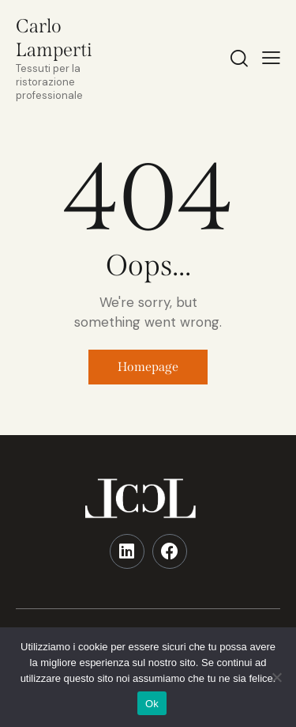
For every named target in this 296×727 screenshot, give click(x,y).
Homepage (148, 366)
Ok (152, 704)
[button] (271, 57)
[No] (276, 677)
